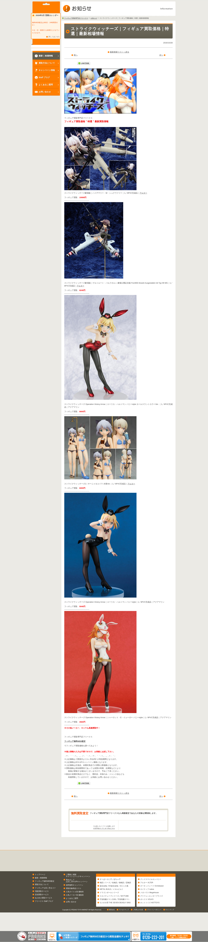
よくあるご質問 (72, 910)
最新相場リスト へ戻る (119, 52)
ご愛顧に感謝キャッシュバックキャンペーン (78, 887)
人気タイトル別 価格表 (75, 903)
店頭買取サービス (42, 906)
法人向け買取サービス (43, 909)
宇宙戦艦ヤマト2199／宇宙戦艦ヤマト (115, 912)
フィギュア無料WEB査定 (75, 741)
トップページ (40, 886)
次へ (161, 55)
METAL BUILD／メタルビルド (111, 902)
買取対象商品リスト (73, 900)
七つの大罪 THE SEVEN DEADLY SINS (115, 915)
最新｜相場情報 (41, 889)
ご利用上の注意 (138, 928)
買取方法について (42, 896)
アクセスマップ (124, 928)
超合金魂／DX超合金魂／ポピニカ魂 (114, 899)
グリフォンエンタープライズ (151, 909)
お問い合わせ (71, 913)
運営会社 (112, 928)
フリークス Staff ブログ (44, 913)
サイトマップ (169, 928)
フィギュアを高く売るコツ (45, 899)
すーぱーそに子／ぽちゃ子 (110, 892)
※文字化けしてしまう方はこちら (104, 839)
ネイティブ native (147, 902)
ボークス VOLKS (146, 912)
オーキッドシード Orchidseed (152, 899)
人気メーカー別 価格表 (75, 906)
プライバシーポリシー (154, 928)
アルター (143, 193)
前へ (76, 55)
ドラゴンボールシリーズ (109, 905)
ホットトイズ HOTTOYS (149, 915)
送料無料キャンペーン (74, 896)
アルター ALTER (146, 895)
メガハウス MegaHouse (149, 905)
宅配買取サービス (42, 902)
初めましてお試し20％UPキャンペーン (77, 892)
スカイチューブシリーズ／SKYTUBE (114, 909)
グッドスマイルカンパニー (150, 892)
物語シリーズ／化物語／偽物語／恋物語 (115, 895)
